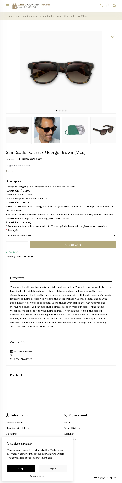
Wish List (69, 433)
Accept (21, 468)
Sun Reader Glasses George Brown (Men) (64, 16)
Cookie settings (37, 476)
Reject (53, 468)
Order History (72, 428)
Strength (12, 230)
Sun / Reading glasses (27, 16)
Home (9, 16)
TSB (114, 477)
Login (67, 422)
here (50, 457)
